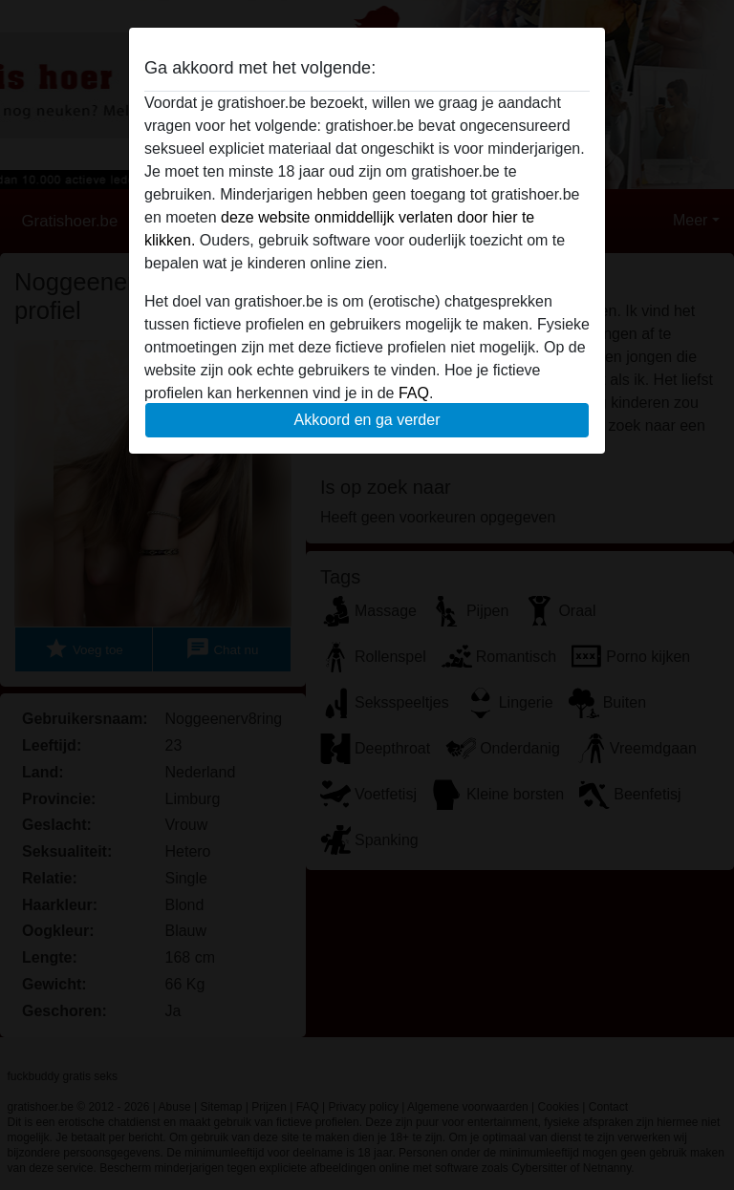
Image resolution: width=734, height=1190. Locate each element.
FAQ (414, 393)
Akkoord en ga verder (367, 420)
